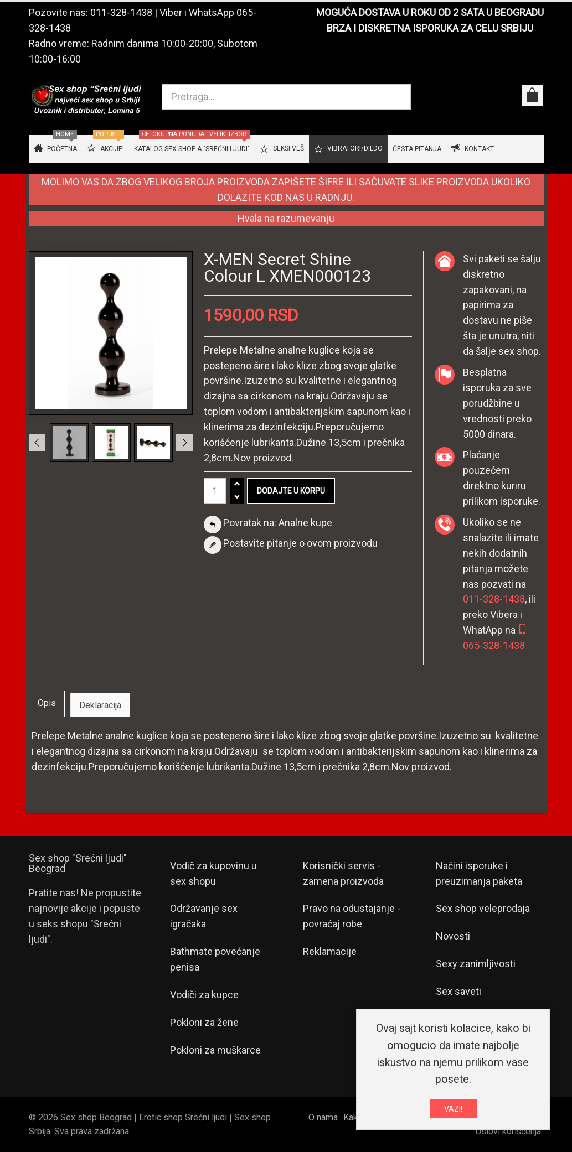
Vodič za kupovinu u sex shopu (213, 873)
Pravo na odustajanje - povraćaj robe (351, 916)
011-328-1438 (121, 12)
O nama (323, 1117)
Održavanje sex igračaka (204, 916)
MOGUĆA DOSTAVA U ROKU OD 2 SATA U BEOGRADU (430, 12)
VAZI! (453, 1108)
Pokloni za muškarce (215, 1050)
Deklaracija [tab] (100, 705)
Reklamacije (330, 951)
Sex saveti (458, 991)
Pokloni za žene (204, 1022)
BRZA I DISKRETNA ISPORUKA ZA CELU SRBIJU (430, 28)
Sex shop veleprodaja (483, 908)
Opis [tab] (47, 703)
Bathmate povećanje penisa (215, 959)
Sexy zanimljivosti (476, 963)
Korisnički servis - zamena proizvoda (343, 873)
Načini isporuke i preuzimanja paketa (479, 873)
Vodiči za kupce (204, 994)
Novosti (453, 936)
